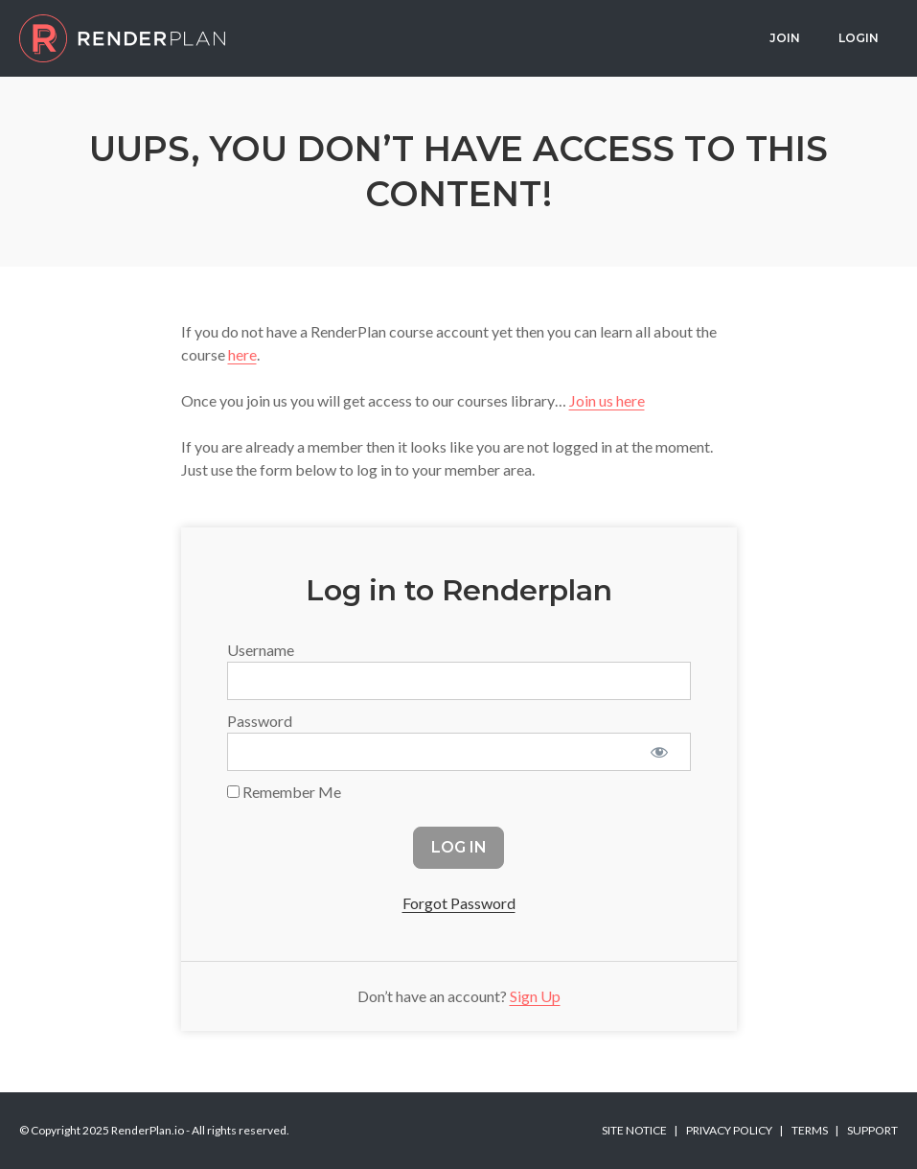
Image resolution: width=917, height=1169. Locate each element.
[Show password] (660, 752)
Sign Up (535, 996)
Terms (809, 1130)
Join (784, 38)
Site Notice (634, 1130)
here (242, 354)
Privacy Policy (729, 1130)
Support (872, 1130)
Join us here (607, 400)
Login (858, 38)
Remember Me (284, 792)
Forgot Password (459, 903)
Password (259, 721)
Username (260, 650)
